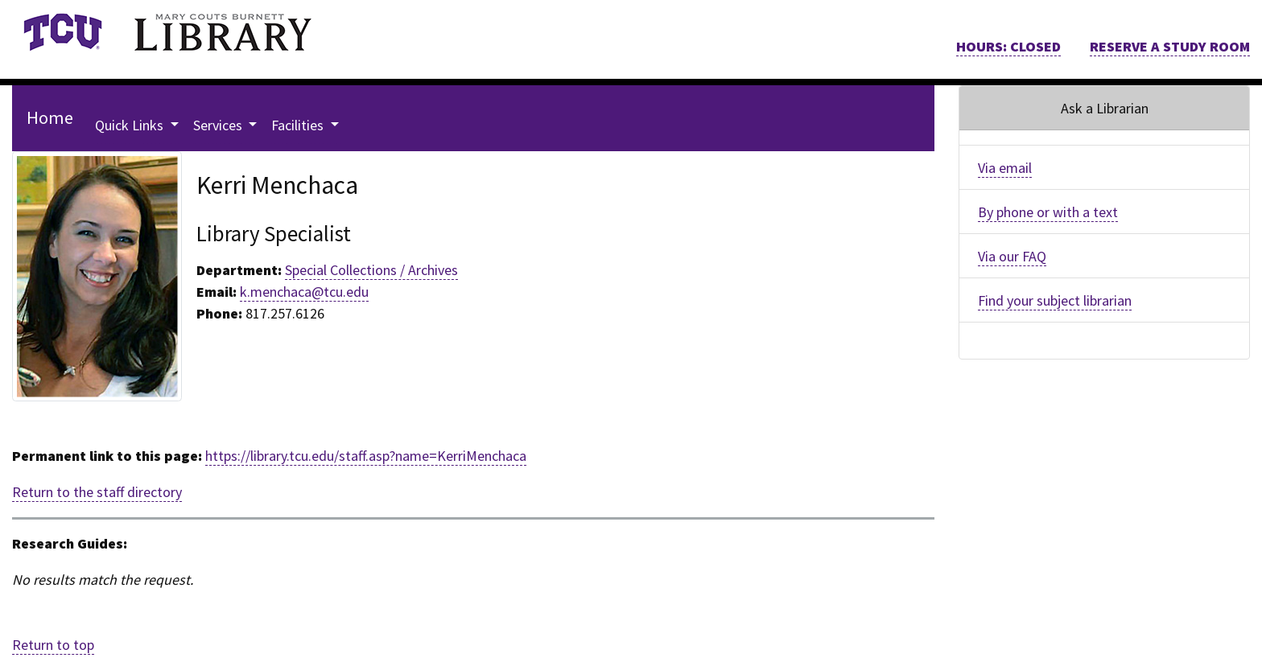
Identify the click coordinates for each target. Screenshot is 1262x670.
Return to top (53, 644)
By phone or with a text (1048, 212)
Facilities (299, 125)
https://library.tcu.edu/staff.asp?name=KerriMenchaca (365, 455)
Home (50, 117)
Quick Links (131, 125)
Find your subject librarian (1055, 300)
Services (219, 125)
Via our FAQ (1012, 256)
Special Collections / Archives (371, 270)
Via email (1005, 167)
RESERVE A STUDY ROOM (1170, 46)
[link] (62, 32)
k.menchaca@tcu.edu (304, 291)
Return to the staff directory (97, 492)
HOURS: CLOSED (1008, 46)
